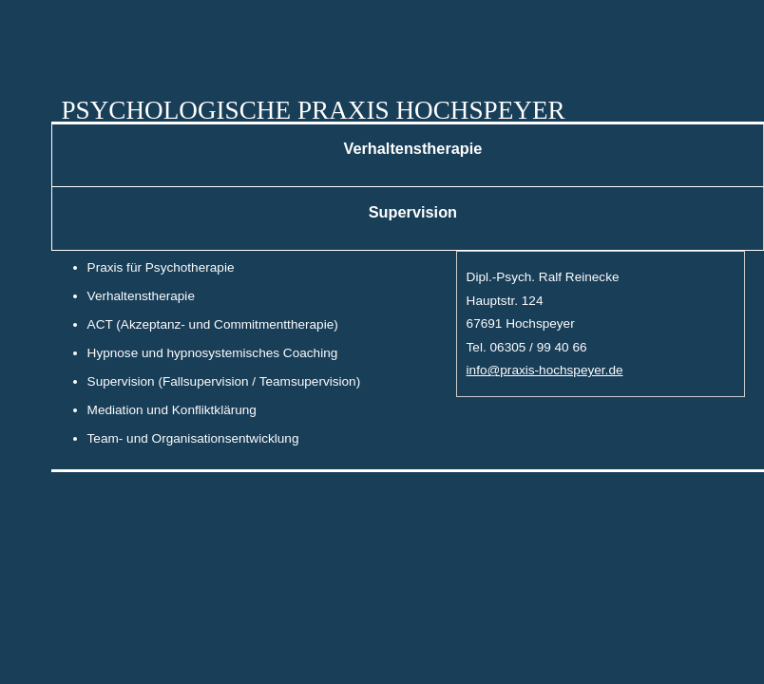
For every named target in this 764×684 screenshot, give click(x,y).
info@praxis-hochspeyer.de (545, 370)
